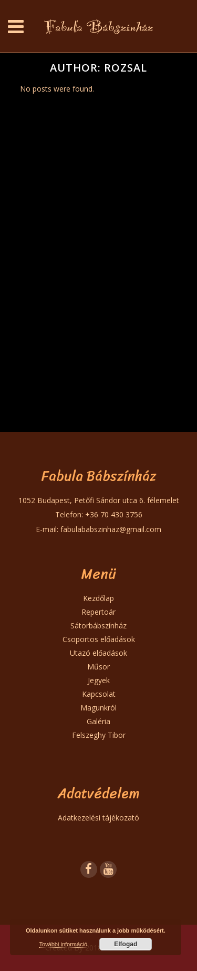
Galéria (98, 721)
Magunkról (98, 708)
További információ (63, 944)
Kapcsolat (99, 694)
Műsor (98, 667)
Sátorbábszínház (98, 625)
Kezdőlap (98, 598)
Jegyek (99, 680)
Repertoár (98, 612)
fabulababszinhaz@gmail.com (110, 529)
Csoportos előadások (99, 639)
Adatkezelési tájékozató (98, 818)
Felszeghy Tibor (99, 735)
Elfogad (125, 944)
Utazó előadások (98, 653)
